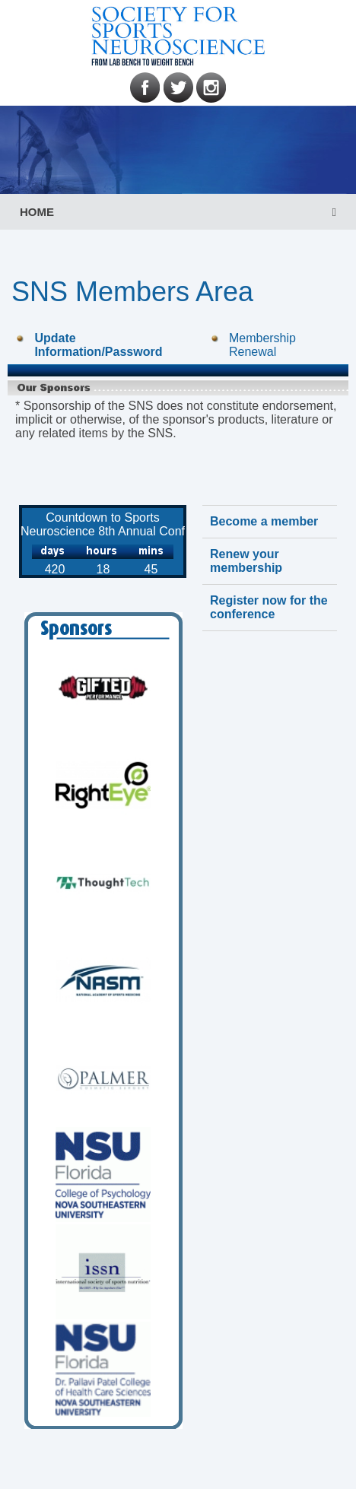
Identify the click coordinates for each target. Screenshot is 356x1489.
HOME (37, 211)
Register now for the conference (269, 607)
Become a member (264, 521)
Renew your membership (246, 561)
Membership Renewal (262, 345)
